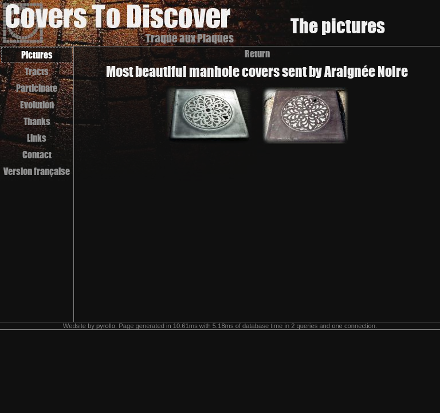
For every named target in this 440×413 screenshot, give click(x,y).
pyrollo (105, 325)
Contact (37, 154)
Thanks (36, 121)
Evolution (37, 105)
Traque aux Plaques (190, 38)
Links (36, 138)
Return (257, 53)
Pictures (37, 55)
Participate (36, 88)
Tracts (37, 71)
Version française (36, 171)
